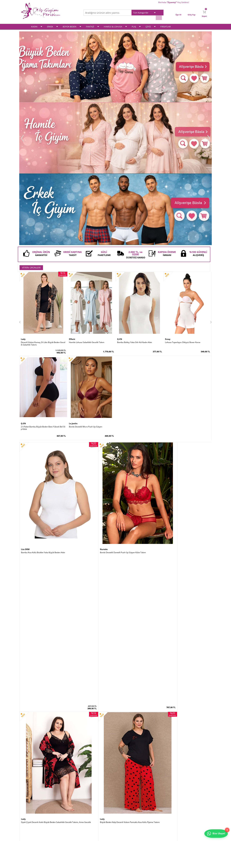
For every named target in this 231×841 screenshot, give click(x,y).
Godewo (73, 617)
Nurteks (73, 281)
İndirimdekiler (91, 799)
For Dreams (123, 365)
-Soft (99, 837)
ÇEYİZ (148, 25)
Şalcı (167, 617)
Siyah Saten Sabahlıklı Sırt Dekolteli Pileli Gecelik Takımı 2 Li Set (43, 622)
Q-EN (119, 195)
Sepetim (120, 799)
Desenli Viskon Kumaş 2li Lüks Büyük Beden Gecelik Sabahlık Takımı (43, 200)
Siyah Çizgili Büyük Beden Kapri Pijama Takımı (41, 369)
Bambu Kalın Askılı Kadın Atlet (130, 621)
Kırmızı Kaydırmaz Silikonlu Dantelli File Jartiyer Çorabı (91, 706)
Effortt (72, 195)
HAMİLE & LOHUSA (113, 25)
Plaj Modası (26, 815)
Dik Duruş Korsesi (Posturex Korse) (180, 621)
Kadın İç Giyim (27, 790)
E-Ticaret (106, 837)
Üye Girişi (121, 790)
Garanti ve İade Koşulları (64, 803)
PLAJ (134, 25)
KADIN (34, 25)
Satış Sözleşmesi (60, 799)
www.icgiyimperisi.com (115, 737)
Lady (23, 195)
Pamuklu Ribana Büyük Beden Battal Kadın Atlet (138, 453)
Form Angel (123, 702)
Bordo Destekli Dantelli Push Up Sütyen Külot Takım (91, 285)
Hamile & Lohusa (28, 807)
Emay (168, 195)
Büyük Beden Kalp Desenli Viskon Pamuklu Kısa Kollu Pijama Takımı (187, 285)
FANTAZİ (90, 25)
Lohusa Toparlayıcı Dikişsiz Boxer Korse (182, 199)
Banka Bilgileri (91, 807)
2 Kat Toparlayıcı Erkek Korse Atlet (132, 705)
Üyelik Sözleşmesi (61, 794)
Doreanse (74, 449)
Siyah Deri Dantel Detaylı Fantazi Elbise (134, 369)
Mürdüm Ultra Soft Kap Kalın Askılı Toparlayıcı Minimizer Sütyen (43, 538)
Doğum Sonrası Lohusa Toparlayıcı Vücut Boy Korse (187, 454)
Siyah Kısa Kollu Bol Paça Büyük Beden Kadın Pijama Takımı (139, 538)
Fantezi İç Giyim (28, 803)
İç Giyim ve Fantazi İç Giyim (115, 725)
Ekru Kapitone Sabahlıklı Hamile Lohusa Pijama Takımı (91, 370)
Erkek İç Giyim (27, 794)
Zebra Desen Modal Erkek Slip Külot (85, 453)
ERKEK (50, 25)
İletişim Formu (123, 803)
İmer (23, 449)
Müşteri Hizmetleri (93, 803)
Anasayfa (89, 790)
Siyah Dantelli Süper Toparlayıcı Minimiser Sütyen (91, 537)
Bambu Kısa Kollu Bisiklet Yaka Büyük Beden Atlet (43, 284)
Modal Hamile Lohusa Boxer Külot (36, 453)
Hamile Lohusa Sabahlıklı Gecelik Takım (86, 199)
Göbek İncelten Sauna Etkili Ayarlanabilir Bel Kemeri (43, 706)
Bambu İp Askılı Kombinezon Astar (180, 369)
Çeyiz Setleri (26, 811)
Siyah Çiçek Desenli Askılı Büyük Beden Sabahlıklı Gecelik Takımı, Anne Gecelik (139, 285)
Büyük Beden (27, 799)
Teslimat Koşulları (61, 790)
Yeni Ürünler (90, 794)
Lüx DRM (25, 281)
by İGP (72, 702)
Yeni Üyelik (122, 794)
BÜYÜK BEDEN (69, 25)
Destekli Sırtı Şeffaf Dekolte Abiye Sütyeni (87, 621)
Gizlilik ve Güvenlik (61, 807)
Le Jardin (25, 533)
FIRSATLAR (165, 25)
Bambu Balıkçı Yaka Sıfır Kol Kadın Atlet (134, 199)
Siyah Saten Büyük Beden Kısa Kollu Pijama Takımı (187, 537)
